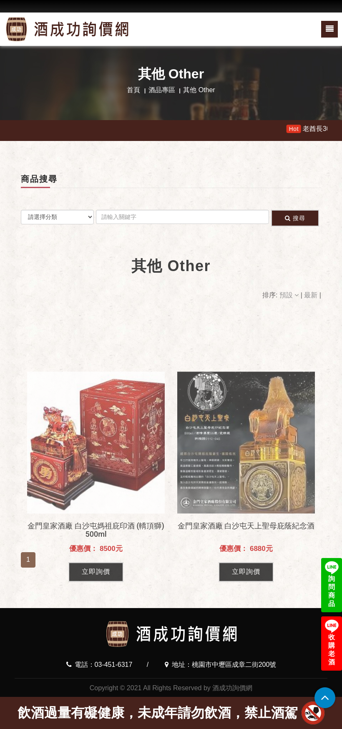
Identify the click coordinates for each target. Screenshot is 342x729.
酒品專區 (161, 89)
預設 (290, 295)
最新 (311, 295)
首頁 (133, 89)
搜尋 (295, 218)
